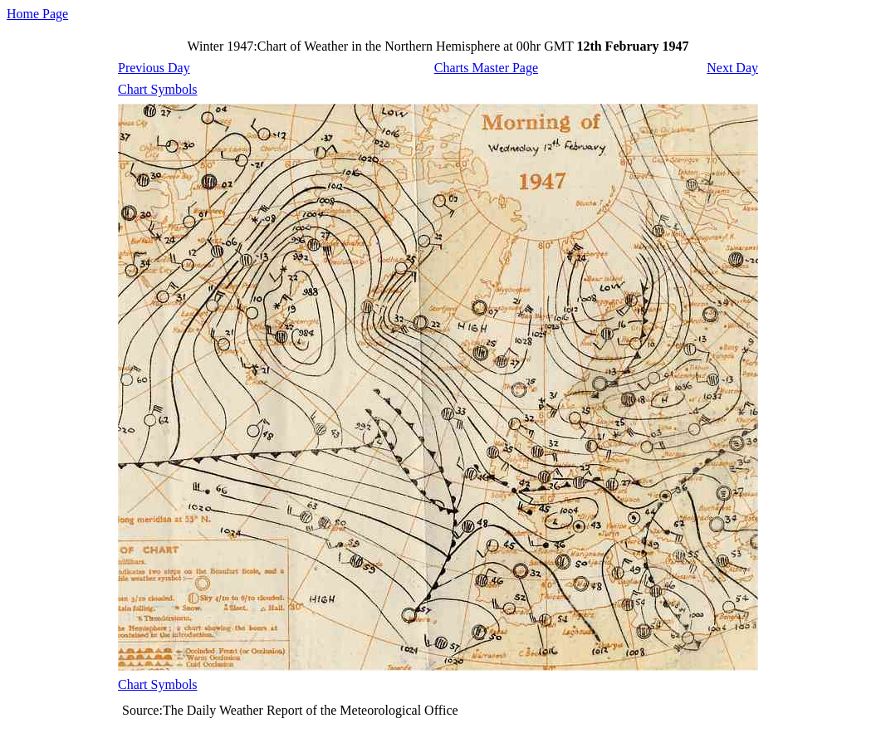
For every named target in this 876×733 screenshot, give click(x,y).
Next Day (732, 68)
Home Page (37, 14)
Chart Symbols (158, 89)
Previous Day (154, 68)
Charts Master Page (486, 68)
